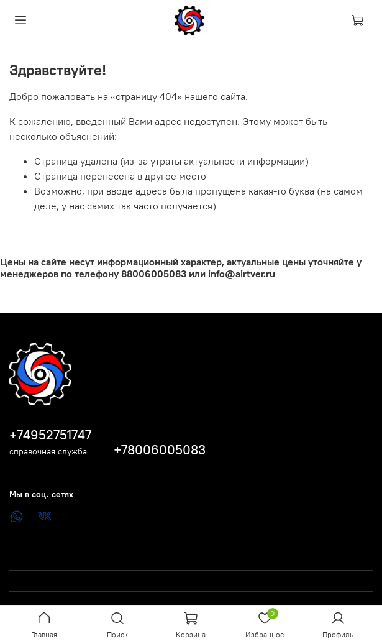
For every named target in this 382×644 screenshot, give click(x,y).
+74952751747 (50, 434)
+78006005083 (160, 449)
